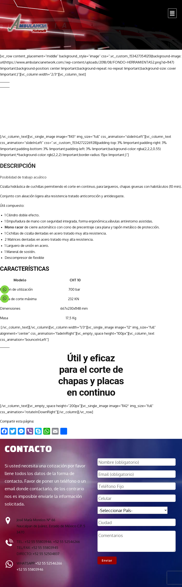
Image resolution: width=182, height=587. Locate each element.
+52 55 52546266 (48, 563)
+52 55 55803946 (30, 569)
